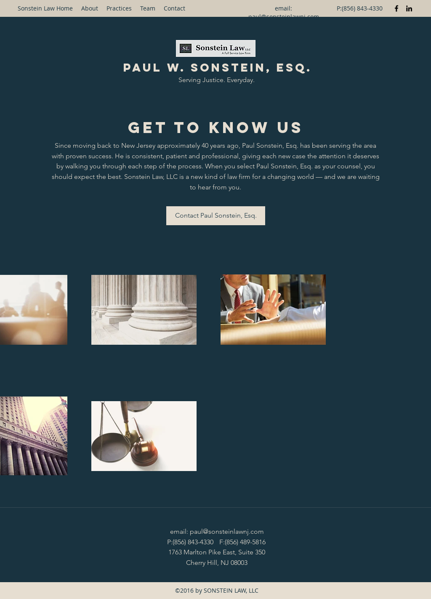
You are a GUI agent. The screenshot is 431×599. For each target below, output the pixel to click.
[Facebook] (396, 8)
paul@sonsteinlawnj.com (283, 17)
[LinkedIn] (409, 8)
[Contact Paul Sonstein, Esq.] (215, 215)
